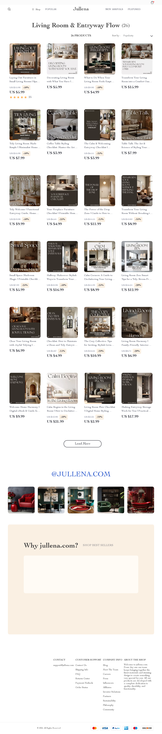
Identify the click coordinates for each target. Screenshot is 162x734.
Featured (134, 9)
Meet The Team (110, 670)
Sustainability (109, 701)
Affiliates (107, 687)
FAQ (77, 674)
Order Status (81, 687)
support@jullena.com (63, 665)
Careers (107, 674)
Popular (50, 9)
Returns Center (82, 679)
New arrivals (114, 9)
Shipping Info (81, 670)
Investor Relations (111, 692)
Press (105, 679)
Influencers (108, 683)
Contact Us (81, 665)
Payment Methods (84, 683)
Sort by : (116, 36)
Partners (107, 696)
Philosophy (108, 705)
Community (108, 710)
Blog (105, 665)
